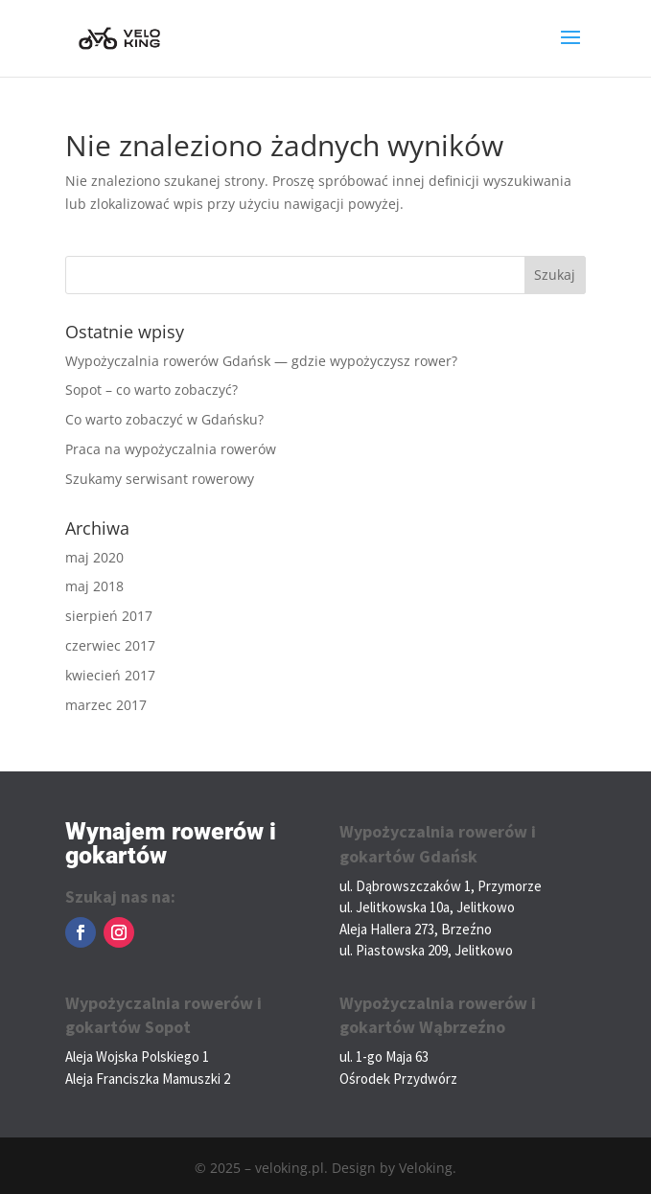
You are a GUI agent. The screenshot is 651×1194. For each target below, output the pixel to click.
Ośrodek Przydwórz (398, 1078)
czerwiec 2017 (110, 645)
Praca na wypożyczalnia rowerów (170, 449)
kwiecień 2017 (110, 675)
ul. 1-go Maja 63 (384, 1056)
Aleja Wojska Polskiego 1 (137, 1056)
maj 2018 (94, 586)
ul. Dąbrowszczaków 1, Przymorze (440, 886)
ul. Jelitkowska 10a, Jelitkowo (427, 907)
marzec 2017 (106, 705)
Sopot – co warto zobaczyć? (151, 389)
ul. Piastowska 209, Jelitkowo (426, 950)
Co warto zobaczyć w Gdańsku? (164, 419)
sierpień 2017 (108, 616)
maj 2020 (94, 557)
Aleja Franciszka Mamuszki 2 (147, 1078)
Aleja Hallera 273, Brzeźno (415, 929)
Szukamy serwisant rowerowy (159, 479)
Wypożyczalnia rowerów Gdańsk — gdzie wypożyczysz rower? (261, 361)
